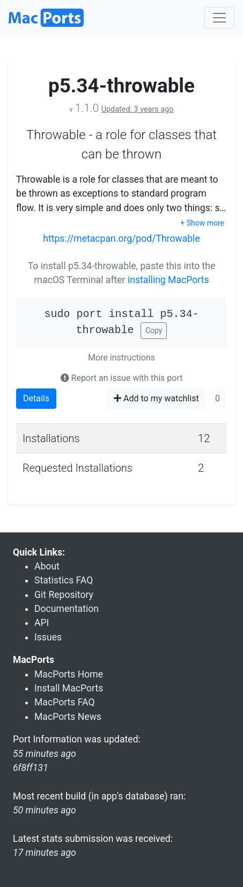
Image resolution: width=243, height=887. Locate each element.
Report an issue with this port (122, 378)
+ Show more (202, 223)
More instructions (121, 357)
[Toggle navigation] (219, 17)
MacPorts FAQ (64, 702)
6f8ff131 (30, 767)
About (47, 566)
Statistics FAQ (63, 580)
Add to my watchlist (156, 398)
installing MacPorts (168, 280)
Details (36, 398)
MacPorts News (67, 716)
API (41, 622)
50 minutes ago (44, 810)
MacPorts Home (68, 674)
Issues (48, 637)
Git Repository (63, 594)
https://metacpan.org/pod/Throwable (121, 238)
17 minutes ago (44, 852)
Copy (154, 330)
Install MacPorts (68, 688)
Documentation (66, 608)
